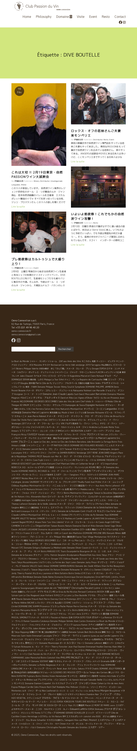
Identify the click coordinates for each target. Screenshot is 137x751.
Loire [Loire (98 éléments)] (97, 588)
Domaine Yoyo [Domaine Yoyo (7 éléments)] (102, 514)
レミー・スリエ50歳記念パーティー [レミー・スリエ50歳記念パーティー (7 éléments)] (78, 485)
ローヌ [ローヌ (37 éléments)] (57, 705)
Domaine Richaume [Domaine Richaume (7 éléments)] (95, 412)
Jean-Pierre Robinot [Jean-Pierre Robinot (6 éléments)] (36, 416)
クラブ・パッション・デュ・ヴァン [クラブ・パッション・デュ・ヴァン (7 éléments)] (46, 492)
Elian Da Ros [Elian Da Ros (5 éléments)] (107, 566)
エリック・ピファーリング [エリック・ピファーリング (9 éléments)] (98, 712)
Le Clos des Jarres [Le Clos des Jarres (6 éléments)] (48, 441)
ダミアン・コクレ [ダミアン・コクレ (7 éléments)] (41, 555)
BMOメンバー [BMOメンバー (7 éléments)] (64, 430)
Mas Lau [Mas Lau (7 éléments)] (79, 540)
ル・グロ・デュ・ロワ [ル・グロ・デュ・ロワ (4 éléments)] (54, 449)
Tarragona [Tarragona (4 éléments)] (95, 365)
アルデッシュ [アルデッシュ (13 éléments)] (110, 456)
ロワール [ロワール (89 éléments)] (81, 672)
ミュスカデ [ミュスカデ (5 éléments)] (42, 438)
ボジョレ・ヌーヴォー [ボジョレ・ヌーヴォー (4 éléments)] (105, 573)
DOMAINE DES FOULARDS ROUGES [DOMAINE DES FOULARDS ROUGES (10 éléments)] (87, 445)
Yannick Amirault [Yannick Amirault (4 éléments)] (80, 679)
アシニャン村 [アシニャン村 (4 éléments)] (69, 460)
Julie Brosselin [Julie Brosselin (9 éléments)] (93, 441)
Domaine (64, 16)
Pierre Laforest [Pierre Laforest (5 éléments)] (112, 485)
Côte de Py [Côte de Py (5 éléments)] (47, 383)
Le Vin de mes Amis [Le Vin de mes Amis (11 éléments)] (114, 683)
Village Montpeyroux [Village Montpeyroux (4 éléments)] (97, 536)
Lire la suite (18, 206)
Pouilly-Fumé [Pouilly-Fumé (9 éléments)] (84, 481)
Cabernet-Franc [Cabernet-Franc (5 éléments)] (40, 420)
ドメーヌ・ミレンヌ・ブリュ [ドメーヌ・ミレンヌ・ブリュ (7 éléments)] (69, 664)
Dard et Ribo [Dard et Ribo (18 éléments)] (67, 397)
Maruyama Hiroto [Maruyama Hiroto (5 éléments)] (28, 610)
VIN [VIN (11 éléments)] (62, 423)
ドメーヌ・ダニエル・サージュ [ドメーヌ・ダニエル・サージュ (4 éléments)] (79, 723)
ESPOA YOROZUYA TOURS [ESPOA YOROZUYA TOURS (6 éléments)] (69, 701)
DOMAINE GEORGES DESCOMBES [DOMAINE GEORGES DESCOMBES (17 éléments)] (41, 401)
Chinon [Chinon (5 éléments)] (63, 723)
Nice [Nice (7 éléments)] (44, 690)
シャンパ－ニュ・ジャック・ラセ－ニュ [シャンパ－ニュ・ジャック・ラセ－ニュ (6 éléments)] (54, 580)
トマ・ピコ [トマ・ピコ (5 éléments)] (99, 463)
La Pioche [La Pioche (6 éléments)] (61, 606)
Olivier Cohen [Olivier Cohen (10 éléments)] (97, 683)
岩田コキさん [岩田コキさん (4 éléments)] (20, 409)
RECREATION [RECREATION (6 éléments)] (77, 431)
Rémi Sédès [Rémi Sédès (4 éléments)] (95, 383)
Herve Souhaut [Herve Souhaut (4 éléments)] (90, 449)
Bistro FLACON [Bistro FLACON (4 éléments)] (96, 372)
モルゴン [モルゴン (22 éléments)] (101, 511)
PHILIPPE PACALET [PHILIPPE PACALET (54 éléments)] (71, 657)
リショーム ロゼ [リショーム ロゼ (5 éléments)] (55, 361)
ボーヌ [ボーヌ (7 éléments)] (63, 643)
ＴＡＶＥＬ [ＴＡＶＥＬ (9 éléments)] (45, 507)
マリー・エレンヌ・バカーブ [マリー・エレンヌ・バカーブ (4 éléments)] (44, 431)
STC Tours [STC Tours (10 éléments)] (61, 551)
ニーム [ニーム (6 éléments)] (112, 584)
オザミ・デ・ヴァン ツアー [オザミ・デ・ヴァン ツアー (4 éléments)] (112, 423)
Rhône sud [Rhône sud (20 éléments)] (32, 679)
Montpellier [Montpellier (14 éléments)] (34, 514)
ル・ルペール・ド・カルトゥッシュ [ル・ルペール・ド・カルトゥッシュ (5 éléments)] (103, 610)
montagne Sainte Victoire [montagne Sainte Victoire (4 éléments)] (33, 500)
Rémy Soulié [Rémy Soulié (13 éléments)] (67, 386)
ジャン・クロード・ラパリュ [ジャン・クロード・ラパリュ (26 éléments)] (67, 635)
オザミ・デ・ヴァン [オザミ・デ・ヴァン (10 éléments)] (41, 544)
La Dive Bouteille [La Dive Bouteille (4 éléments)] (79, 595)
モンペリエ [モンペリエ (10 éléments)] (19, 683)
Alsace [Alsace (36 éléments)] (39, 588)
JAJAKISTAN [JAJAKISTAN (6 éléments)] (98, 518)
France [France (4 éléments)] (26, 533)
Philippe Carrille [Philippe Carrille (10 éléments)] (25, 687)
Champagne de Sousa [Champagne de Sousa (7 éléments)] (75, 405)
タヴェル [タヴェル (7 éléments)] (46, 514)
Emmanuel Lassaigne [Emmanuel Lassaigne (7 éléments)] (42, 635)
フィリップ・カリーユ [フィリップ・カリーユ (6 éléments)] (91, 599)
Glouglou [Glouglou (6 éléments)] (24, 383)
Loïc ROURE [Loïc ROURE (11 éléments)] (90, 467)
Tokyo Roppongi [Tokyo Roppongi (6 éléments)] (21, 632)
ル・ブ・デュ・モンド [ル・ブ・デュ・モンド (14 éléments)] (28, 705)
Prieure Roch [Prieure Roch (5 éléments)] (45, 687)
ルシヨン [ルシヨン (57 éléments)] (71, 643)
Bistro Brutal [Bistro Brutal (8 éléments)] (95, 632)
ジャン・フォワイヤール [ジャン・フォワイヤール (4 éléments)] (53, 489)
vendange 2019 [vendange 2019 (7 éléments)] (83, 364)
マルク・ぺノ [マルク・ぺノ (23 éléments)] (111, 375)
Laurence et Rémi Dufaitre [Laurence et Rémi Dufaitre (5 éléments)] (55, 573)
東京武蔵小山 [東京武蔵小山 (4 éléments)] (55, 412)
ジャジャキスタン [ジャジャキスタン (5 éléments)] (38, 427)
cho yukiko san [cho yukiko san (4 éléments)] (86, 500)
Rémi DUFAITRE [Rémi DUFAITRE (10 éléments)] (18, 676)
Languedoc (15, 184)
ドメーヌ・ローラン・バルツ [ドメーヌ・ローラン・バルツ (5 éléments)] (23, 727)
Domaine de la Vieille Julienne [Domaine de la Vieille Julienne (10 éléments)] (42, 503)
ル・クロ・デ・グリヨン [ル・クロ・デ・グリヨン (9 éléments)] (92, 416)
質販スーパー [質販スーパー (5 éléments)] (108, 643)
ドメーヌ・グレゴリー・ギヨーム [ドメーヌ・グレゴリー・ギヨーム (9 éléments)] (109, 723)
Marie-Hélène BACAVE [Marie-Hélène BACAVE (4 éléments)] (24, 602)
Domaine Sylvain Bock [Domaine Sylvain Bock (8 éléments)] (79, 632)
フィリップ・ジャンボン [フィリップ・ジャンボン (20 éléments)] (78, 683)
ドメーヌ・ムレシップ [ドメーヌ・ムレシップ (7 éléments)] (112, 481)
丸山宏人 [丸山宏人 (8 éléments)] (59, 602)
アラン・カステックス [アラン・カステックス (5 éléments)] (88, 474)
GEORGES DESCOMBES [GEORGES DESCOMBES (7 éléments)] (45, 540)
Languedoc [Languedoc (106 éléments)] (111, 408)
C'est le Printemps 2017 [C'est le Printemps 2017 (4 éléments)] (70, 599)
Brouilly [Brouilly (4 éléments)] (102, 478)
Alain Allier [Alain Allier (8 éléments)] (117, 646)
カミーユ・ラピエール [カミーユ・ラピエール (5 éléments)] (115, 632)
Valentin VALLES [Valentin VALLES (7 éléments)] (29, 566)
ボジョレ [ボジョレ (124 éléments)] (118, 709)
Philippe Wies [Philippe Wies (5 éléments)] (60, 536)
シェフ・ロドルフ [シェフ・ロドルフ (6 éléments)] (50, 613)
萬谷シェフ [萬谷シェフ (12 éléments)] (97, 529)
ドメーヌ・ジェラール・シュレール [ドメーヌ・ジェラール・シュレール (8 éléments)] (81, 522)
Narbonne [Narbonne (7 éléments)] (100, 405)
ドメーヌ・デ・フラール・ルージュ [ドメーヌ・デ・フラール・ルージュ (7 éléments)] (43, 423)
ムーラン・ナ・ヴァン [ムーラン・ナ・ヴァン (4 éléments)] (109, 420)
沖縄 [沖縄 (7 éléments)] (105, 379)
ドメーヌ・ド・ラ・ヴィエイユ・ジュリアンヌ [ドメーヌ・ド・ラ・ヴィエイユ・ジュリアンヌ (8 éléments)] (55, 478)
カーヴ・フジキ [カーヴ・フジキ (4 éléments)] (79, 434)
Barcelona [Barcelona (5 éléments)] (81, 441)
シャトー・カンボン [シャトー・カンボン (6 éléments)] (38, 361)
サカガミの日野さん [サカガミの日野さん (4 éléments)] (55, 720)
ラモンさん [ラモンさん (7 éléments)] (19, 643)
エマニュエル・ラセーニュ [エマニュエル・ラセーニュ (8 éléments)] (106, 500)
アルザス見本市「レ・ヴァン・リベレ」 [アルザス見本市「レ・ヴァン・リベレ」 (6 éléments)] (82, 423)
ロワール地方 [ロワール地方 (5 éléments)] (85, 529)
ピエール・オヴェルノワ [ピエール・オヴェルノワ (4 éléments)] (88, 420)
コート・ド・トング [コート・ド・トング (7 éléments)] (32, 394)
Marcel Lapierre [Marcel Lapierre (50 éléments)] (107, 438)
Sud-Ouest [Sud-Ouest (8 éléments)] (79, 394)
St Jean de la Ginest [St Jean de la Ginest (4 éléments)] (68, 420)
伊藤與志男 (19, 181)
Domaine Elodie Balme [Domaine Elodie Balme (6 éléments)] (44, 577)
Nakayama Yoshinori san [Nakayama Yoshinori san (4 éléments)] (84, 390)
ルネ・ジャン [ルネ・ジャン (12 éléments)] (82, 427)
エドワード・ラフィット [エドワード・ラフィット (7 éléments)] (101, 580)
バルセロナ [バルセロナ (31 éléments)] (32, 434)
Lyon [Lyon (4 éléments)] (21, 595)
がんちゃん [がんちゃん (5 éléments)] (37, 573)
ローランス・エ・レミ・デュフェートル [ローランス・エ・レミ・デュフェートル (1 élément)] (72, 691)
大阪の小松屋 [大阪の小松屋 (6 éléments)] (83, 383)
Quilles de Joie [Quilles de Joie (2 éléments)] (97, 636)
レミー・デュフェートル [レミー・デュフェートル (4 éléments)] (62, 390)
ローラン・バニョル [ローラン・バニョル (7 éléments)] (51, 485)
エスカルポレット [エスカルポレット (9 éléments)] (75, 716)
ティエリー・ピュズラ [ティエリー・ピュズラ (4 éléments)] (105, 361)
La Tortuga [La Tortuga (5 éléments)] (106, 441)
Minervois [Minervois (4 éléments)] (15, 635)
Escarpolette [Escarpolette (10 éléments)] (73, 551)
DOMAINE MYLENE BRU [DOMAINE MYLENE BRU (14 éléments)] (94, 533)
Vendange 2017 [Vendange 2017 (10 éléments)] (84, 452)
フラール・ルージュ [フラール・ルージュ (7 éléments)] (62, 610)
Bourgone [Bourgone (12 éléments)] (85, 551)
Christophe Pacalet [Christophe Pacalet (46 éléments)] (82, 588)
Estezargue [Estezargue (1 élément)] (25, 511)
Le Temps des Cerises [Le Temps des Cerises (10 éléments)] (97, 672)
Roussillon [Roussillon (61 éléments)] (85, 555)
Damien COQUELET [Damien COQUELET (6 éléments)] (103, 569)
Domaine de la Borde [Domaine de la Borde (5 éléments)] (99, 584)
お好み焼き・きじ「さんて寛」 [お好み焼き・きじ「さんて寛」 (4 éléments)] (52, 368)
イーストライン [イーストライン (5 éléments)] (107, 588)
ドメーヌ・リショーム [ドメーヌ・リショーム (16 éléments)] (98, 606)
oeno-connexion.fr (21, 330)
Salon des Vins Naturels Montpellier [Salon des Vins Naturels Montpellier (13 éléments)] (63, 408)
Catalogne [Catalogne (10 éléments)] (16, 481)
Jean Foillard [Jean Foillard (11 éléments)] (46, 595)
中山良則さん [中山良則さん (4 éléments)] (107, 365)
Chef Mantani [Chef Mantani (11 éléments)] (63, 463)
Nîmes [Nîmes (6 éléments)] (118, 533)
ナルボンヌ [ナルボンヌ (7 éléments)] (91, 511)
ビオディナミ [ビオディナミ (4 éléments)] (73, 694)
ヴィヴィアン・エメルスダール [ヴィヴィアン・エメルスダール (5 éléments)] (88, 496)
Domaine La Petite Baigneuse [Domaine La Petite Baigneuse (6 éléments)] (42, 665)
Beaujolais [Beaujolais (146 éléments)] (20, 672)
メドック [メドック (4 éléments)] (96, 661)
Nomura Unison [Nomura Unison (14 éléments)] (35, 489)
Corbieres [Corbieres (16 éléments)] (91, 591)
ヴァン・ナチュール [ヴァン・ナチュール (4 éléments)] (80, 580)
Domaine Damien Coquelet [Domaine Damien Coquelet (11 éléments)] (38, 683)
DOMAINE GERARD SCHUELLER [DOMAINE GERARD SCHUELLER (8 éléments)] (70, 712)
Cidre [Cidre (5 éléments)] (36, 687)
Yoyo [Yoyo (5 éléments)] (70, 705)
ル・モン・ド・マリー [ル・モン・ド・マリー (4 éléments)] (41, 646)
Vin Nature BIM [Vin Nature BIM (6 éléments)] (59, 716)
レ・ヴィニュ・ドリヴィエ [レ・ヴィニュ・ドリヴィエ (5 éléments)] (94, 540)
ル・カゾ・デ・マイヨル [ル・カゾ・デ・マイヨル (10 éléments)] (71, 456)
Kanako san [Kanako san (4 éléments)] (43, 434)
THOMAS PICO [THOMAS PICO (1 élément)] (105, 676)
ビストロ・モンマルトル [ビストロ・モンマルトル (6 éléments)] (93, 456)
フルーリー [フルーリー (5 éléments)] (117, 569)
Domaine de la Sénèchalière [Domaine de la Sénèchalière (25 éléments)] (98, 507)
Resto (106, 16)
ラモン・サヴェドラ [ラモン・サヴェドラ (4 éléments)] (31, 452)
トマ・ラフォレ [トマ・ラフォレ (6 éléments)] (65, 434)
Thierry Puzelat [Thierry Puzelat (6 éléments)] (24, 573)
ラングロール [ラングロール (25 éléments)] (91, 438)
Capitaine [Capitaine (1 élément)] (77, 625)
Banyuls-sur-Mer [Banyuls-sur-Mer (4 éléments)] (51, 456)
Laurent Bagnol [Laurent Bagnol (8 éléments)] (18, 522)
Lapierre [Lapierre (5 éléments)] (86, 635)
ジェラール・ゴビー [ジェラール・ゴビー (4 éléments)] (115, 478)
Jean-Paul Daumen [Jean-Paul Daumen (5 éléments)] (76, 646)
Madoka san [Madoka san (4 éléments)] (85, 489)
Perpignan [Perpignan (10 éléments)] (23, 650)
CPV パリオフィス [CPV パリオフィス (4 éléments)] (76, 515)
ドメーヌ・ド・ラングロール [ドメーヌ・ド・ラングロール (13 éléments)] (60, 654)
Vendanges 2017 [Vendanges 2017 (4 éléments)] (19, 423)
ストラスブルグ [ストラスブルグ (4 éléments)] (58, 683)
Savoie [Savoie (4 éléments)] (102, 558)
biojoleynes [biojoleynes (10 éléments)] (89, 576)
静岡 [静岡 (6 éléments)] (104, 632)
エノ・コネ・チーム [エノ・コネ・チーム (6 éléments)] (65, 540)
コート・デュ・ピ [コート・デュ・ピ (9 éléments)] (67, 584)
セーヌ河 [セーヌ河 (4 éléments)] (54, 533)
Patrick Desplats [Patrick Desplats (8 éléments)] (58, 555)
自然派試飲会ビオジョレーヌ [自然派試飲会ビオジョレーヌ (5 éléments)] (39, 672)
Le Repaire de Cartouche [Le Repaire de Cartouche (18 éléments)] (90, 379)
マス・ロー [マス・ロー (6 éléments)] (120, 672)
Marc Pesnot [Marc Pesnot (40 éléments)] (90, 720)
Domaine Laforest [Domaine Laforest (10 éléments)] (93, 643)
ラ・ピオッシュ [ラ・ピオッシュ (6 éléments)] (87, 569)
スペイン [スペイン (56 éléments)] (69, 496)
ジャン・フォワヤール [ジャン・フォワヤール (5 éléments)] (49, 452)
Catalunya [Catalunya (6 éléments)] (44, 621)
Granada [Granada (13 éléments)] (105, 661)
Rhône (23, 184)
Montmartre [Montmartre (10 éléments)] (35, 485)
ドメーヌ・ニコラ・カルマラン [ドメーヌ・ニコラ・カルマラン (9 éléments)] (39, 709)
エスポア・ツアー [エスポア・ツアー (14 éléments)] (96, 727)
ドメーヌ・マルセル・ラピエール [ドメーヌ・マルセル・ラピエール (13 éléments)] (43, 584)
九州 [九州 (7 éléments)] (48, 533)
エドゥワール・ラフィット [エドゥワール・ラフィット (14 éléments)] (62, 507)
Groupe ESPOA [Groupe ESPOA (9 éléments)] (99, 368)
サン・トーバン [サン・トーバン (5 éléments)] (20, 654)
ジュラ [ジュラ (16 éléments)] (53, 606)
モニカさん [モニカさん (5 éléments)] (86, 361)
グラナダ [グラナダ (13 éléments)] (108, 709)
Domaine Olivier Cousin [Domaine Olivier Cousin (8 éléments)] (77, 547)
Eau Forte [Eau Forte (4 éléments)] (111, 511)
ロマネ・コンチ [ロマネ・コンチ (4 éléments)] (113, 368)
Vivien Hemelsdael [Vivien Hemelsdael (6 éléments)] (58, 676)
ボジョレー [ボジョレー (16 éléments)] (16, 427)
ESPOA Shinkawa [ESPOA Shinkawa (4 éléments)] (95, 709)
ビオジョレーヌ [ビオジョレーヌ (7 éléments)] (88, 573)
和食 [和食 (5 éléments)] (94, 361)
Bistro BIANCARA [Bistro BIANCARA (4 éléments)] (80, 610)
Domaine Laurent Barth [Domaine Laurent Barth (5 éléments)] (33, 449)
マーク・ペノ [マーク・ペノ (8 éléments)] (35, 701)
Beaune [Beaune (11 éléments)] (22, 390)
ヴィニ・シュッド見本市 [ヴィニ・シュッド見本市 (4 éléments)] (42, 474)
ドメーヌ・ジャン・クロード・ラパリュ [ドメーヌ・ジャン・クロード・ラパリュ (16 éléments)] (75, 503)
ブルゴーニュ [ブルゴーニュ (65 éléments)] (25, 441)
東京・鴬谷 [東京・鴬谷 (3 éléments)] (52, 438)
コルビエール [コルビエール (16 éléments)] (65, 679)
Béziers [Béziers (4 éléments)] (19, 368)
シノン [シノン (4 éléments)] (64, 705)
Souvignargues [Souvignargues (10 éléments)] (27, 588)
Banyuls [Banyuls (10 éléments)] (110, 533)
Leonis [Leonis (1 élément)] (112, 705)
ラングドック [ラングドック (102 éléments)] (44, 610)
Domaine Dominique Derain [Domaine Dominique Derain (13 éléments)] (68, 576)
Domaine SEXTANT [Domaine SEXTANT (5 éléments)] (39, 661)
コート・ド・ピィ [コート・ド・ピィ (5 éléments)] (45, 536)
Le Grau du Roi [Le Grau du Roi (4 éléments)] (62, 591)
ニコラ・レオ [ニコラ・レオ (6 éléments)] (112, 544)
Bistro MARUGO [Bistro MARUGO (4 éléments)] (48, 551)
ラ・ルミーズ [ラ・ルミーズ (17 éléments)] (83, 584)
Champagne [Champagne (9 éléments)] (87, 492)
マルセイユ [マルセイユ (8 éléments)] (78, 449)
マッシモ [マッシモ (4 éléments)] (73, 471)
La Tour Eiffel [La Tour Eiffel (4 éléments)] (58, 379)
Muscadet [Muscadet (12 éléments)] (90, 394)
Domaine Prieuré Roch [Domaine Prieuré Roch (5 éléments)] (33, 599)
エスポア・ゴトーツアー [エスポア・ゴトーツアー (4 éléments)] (94, 431)
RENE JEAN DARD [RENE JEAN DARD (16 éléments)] (101, 452)
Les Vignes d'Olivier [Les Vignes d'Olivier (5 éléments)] (83, 397)
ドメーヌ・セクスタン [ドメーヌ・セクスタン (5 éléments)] (40, 617)
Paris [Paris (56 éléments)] (38, 383)
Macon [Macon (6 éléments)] (88, 705)
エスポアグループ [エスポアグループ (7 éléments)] (106, 720)
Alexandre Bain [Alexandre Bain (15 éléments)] (39, 496)
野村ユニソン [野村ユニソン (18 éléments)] (32, 642)
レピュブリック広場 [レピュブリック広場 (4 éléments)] (112, 372)
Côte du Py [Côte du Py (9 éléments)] (90, 514)
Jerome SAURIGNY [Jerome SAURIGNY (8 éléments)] (31, 481)
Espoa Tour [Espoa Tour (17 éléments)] (81, 536)
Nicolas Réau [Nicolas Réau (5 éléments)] (27, 478)
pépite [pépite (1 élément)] (112, 592)
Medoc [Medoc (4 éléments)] (110, 401)
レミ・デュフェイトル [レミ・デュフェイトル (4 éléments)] (44, 372)
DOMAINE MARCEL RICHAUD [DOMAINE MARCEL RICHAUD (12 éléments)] (32, 471)
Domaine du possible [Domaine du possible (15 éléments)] (49, 529)
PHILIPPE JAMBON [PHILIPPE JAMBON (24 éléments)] (109, 628)
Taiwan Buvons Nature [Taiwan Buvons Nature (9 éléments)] (61, 525)
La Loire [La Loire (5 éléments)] (67, 595)
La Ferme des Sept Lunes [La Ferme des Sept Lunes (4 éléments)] (64, 562)
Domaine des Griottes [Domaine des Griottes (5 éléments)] (77, 727)
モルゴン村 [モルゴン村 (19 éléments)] (49, 591)
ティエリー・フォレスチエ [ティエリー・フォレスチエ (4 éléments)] (29, 624)
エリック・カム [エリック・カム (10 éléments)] (37, 533)
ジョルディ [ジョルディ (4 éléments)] (26, 569)
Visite (80, 16)
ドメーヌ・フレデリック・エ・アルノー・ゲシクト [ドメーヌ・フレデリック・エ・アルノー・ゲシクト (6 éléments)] (84, 544)
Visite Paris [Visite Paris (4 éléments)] (26, 420)
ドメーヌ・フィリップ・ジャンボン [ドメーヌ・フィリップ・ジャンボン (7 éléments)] (62, 500)
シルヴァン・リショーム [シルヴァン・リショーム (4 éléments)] (82, 602)
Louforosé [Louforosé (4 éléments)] (51, 690)
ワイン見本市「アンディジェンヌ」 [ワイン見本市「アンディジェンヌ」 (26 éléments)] (95, 470)
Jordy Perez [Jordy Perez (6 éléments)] (94, 690)
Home (27, 16)
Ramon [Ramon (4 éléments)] (84, 624)
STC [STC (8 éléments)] (21, 547)
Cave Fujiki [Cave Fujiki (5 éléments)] (38, 460)
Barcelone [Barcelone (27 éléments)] (101, 394)
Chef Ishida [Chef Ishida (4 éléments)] (85, 401)
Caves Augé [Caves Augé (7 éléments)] (104, 522)
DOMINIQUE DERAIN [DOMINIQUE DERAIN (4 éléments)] (20, 379)
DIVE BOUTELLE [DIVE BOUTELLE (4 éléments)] (89, 701)
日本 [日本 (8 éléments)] (71, 617)
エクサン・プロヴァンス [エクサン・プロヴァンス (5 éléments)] (91, 613)
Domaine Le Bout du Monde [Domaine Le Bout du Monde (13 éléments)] (100, 621)
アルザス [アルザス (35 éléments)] (105, 383)
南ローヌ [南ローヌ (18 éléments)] (100, 467)
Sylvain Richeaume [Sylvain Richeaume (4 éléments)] (22, 646)
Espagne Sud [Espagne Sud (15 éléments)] (77, 438)
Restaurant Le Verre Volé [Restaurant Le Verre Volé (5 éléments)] (63, 365)
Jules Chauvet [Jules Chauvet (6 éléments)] (26, 376)
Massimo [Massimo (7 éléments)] (38, 364)
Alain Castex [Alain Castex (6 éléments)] (80, 621)
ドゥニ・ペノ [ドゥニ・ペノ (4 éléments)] (70, 379)
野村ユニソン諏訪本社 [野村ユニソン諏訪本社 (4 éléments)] (29, 507)
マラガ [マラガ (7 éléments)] (88, 668)
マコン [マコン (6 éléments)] (67, 698)
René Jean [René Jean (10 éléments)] (62, 668)
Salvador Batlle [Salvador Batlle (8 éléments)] (95, 679)
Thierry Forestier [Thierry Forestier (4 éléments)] (59, 646)
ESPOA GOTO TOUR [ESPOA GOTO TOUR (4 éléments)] (82, 617)
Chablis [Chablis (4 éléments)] (95, 668)
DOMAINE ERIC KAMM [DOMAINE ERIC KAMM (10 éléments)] (28, 606)
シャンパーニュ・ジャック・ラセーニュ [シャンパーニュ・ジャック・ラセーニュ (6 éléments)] (72, 372)
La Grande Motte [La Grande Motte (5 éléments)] (106, 427)
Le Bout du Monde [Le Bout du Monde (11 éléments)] (20, 361)
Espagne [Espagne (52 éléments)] (90, 405)
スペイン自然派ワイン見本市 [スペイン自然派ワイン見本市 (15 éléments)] (101, 624)
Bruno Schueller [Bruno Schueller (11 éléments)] (38, 720)
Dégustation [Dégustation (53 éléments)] (43, 525)
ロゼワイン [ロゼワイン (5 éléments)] (53, 420)
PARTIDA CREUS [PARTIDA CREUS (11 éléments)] (62, 445)
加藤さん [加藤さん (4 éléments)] (22, 591)
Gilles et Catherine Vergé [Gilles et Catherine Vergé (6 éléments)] (82, 463)
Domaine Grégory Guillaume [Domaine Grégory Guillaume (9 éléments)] (37, 547)
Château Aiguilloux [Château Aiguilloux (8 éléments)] (20, 485)
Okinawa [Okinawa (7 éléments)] (33, 558)
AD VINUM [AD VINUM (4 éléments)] (24, 405)
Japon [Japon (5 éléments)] (36, 441)
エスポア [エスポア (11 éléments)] (119, 720)
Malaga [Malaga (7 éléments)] (47, 379)
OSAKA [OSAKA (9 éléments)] (79, 507)
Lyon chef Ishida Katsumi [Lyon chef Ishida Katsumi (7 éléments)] (43, 463)
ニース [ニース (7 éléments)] (119, 518)
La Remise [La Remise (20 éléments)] (106, 617)
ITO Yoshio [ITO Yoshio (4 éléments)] (35, 712)
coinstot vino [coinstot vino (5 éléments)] (89, 716)
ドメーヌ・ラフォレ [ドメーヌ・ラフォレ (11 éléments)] (25, 694)
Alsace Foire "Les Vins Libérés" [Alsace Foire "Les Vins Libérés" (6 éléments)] (49, 522)
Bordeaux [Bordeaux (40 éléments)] (28, 576)
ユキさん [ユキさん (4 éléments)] (115, 577)
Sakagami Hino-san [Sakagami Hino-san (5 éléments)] (73, 720)
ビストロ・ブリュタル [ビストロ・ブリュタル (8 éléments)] (88, 478)
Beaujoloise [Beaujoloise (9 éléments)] (115, 690)
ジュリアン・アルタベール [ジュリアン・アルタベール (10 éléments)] (65, 383)
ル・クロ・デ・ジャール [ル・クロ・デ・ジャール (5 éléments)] (58, 471)
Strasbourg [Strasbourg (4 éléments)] (110, 518)
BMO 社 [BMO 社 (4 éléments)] (105, 599)
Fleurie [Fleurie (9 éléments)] (19, 599)
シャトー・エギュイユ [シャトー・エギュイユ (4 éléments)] (53, 460)
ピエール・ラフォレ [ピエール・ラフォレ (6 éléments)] (113, 412)
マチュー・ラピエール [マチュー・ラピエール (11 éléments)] (68, 628)
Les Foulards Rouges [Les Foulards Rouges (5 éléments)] (89, 628)
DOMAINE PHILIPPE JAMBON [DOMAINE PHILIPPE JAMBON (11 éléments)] (99, 386)
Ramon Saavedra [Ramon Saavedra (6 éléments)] (31, 621)
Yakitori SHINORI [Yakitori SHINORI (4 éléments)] (37, 518)
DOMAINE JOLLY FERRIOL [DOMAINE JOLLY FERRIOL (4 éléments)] (110, 668)
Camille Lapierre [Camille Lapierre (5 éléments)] (111, 635)
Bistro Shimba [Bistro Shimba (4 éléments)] (42, 676)
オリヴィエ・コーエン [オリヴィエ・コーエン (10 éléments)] (94, 408)
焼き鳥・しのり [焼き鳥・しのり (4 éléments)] (36, 379)
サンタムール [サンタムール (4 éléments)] (80, 654)
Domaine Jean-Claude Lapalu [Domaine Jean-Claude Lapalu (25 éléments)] (58, 394)
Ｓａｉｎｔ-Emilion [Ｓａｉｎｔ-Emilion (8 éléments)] (59, 514)
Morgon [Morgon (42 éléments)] (104, 690)
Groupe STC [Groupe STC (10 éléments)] (57, 558)
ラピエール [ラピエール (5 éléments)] (98, 397)
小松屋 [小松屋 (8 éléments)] (22, 445)
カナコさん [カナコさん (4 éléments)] (72, 668)
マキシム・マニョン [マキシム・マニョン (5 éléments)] (67, 613)
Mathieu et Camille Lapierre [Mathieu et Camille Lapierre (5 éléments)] (78, 518)
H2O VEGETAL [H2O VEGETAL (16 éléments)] (18, 698)
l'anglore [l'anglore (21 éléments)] (74, 474)
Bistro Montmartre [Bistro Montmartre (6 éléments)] (73, 493)
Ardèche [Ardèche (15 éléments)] (93, 427)
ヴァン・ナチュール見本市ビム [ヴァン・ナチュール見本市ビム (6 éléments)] (90, 639)
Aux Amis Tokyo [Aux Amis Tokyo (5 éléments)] (99, 555)
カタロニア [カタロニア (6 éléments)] (58, 595)
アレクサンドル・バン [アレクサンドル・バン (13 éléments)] (48, 679)
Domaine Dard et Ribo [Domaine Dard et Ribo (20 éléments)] (84, 525)
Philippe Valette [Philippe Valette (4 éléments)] (31, 368)
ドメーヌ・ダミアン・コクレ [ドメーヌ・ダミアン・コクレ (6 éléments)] (38, 390)
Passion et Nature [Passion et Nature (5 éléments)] (59, 617)
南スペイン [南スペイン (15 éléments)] (75, 489)
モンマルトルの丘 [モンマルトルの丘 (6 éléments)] (110, 529)
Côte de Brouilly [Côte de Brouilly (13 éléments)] (113, 416)
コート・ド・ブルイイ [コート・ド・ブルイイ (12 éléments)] (45, 694)
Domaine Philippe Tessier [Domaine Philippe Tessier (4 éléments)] (49, 387)
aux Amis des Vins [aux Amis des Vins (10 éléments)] (72, 361)
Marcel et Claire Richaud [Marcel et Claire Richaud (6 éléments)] (92, 376)
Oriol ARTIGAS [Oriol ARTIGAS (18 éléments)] (102, 576)
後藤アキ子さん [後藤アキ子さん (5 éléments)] (55, 661)
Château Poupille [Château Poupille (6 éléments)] (71, 558)
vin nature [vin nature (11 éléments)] (107, 496)
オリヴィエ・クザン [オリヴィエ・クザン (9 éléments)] (106, 562)
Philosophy (43, 16)
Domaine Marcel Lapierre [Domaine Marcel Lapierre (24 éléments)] (35, 412)
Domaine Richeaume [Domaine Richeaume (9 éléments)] (70, 569)
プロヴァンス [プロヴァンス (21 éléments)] (93, 434)
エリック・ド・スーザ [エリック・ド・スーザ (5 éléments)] (88, 558)
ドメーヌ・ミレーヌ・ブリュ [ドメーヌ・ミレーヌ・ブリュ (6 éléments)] (79, 368)
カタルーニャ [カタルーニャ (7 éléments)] (20, 416)
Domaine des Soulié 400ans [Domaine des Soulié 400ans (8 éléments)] (88, 566)
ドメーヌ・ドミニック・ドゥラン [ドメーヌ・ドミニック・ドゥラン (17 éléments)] (63, 416)
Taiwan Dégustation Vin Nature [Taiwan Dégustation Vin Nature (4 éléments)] (45, 569)
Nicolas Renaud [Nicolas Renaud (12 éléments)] (78, 591)
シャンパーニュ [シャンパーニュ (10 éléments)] (27, 525)
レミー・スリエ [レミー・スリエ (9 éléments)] (49, 701)
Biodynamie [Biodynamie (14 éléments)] (73, 555)
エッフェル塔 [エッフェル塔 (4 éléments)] (80, 412)
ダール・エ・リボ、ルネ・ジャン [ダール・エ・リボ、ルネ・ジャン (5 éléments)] (104, 551)
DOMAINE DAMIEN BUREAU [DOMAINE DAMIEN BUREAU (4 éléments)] (62, 566)
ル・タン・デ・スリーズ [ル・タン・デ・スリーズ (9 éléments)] (92, 657)
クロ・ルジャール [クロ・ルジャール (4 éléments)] (29, 467)
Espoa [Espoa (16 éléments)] (14, 687)
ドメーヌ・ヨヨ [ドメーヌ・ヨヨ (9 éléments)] (94, 654)
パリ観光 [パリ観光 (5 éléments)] (24, 540)
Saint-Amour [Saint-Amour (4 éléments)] (44, 566)
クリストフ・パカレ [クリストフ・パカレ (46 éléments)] (104, 602)
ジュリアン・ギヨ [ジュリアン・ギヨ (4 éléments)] (25, 365)
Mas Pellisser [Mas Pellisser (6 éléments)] (72, 687)
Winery (36, 181)
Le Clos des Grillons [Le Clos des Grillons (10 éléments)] (67, 441)
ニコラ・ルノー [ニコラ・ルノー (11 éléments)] (62, 709)
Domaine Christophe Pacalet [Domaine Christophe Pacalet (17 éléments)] (52, 727)
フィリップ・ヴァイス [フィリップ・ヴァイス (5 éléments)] (54, 518)
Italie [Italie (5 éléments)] (113, 676)
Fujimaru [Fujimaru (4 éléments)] (31, 676)
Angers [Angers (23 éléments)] (114, 452)
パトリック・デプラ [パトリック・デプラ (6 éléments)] (34, 591)
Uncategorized (56, 181)
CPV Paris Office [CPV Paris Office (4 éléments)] (102, 504)
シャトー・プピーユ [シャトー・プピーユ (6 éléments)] (28, 536)
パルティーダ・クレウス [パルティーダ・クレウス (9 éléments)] (25, 438)
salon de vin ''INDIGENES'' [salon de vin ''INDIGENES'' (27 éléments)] (57, 588)
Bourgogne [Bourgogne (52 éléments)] (64, 438)
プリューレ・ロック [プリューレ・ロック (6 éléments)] (71, 650)
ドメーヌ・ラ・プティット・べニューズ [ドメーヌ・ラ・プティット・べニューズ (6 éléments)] (88, 698)
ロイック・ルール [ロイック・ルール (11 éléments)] (55, 496)
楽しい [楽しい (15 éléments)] (111, 672)
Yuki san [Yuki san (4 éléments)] (104, 434)
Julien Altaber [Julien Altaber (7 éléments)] (39, 628)
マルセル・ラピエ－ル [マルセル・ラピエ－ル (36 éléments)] (53, 698)
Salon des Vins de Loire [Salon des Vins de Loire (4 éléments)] (69, 401)
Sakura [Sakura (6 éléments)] (81, 668)
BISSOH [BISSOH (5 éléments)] (100, 591)
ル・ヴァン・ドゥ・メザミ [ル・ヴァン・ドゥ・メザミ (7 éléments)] (104, 489)
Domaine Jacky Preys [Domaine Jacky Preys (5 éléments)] (87, 562)
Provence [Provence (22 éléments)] (45, 606)
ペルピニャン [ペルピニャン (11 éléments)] (26, 397)
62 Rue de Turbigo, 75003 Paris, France (32, 323)
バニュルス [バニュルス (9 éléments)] (109, 445)
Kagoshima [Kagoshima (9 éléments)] (75, 375)
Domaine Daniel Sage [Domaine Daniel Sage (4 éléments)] (105, 525)
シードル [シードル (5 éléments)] (26, 427)
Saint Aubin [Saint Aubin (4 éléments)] (26, 635)
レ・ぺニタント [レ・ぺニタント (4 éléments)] (43, 558)
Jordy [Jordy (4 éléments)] (14, 573)
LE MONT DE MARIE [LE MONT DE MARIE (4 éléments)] (100, 705)
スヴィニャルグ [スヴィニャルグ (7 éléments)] (34, 698)
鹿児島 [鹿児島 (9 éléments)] (106, 613)
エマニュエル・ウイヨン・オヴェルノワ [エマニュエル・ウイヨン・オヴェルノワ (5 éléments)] (47, 405)
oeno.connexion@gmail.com (26, 334)
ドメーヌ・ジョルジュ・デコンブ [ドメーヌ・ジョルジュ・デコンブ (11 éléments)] (56, 624)
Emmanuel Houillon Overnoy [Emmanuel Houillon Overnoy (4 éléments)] (99, 646)
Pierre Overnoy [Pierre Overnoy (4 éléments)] (51, 599)
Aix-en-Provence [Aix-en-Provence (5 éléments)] (111, 397)
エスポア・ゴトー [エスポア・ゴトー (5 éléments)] (61, 474)
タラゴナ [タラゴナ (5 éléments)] (46, 365)
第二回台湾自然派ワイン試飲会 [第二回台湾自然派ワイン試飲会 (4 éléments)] (54, 632)
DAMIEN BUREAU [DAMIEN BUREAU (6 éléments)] (68, 452)
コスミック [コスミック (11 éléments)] (25, 661)
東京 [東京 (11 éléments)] (117, 591)
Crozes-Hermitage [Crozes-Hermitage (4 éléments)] (28, 716)
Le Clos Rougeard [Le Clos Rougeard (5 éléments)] (31, 595)
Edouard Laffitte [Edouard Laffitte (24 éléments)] (78, 708)
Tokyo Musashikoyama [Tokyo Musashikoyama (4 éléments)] (27, 562)
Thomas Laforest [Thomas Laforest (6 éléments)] (19, 504)
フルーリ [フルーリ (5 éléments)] (80, 643)
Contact (120, 16)
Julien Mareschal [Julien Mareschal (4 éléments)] (32, 657)
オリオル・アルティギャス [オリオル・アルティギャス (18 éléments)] (46, 397)
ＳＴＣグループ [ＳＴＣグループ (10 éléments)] (48, 712)
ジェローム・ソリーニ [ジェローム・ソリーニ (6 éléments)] (88, 687)
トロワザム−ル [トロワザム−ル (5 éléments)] (44, 716)
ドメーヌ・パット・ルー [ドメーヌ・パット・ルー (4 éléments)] (38, 650)
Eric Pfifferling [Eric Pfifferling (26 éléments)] (89, 650)
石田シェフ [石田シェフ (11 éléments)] (62, 694)
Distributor (45, 181)
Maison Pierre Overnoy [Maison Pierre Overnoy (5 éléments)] (76, 606)
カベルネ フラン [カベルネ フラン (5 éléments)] (41, 376)
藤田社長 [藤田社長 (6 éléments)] (71, 536)
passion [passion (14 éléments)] (54, 434)
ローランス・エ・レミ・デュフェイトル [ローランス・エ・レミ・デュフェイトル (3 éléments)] (106, 547)
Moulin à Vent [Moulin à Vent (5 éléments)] (68, 412)
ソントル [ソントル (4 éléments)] (58, 467)
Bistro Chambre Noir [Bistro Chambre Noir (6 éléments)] (89, 694)
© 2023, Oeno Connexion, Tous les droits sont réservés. (41, 734)
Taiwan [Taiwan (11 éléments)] (68, 449)
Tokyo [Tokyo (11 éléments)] (31, 540)
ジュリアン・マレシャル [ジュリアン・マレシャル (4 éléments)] (73, 467)
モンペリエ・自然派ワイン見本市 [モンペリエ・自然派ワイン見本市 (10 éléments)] (82, 676)
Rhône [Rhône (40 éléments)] (27, 544)
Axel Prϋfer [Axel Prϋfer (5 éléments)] (52, 628)
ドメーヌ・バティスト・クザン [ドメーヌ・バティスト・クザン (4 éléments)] (43, 511)
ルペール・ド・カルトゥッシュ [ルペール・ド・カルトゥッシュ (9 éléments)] (61, 427)
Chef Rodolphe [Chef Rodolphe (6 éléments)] (58, 687)
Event (93, 16)
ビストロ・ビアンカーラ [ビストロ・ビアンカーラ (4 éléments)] (58, 376)
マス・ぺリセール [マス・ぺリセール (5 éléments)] (23, 474)
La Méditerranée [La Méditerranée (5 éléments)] (58, 547)
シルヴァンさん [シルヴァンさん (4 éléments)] (45, 562)
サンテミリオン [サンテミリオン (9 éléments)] (47, 481)
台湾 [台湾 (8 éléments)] (67, 489)
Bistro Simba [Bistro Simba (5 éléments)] (74, 573)
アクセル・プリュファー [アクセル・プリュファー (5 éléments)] (98, 595)
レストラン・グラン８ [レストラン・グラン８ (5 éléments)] (44, 602)
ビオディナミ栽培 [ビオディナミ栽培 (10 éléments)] (46, 467)
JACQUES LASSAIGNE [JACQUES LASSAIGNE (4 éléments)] (28, 529)
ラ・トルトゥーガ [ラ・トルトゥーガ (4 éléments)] (99, 401)
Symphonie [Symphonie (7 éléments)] (80, 386)
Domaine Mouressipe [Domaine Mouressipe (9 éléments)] (49, 643)
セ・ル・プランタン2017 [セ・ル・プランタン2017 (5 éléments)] (66, 482)
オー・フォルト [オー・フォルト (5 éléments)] (23, 493)
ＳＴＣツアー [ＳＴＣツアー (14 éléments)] (25, 430)
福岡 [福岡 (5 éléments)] (111, 595)
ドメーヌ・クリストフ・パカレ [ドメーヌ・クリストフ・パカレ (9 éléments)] (77, 661)
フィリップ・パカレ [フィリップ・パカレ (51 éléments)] (110, 694)
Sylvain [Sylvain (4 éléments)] (14, 595)
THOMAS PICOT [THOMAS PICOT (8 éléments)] (34, 456)
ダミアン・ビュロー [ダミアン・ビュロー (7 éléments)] (108, 687)
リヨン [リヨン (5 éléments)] (29, 409)
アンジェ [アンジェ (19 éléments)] (109, 430)
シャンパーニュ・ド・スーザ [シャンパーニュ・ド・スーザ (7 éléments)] (39, 445)
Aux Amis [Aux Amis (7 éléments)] (100, 485)
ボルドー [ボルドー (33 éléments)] (96, 617)
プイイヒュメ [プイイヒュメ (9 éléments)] (56, 650)
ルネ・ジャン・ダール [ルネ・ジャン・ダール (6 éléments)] (31, 690)
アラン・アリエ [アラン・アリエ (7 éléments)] (114, 555)
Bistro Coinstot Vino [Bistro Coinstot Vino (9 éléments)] (50, 657)
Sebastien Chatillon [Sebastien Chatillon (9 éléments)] (70, 529)
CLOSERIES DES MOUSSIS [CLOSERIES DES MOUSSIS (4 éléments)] (64, 672)
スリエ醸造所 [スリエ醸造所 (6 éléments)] (78, 705)
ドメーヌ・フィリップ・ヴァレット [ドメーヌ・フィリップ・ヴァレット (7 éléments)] (39, 668)
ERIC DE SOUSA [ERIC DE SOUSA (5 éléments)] (46, 705)
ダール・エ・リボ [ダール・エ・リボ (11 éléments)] (33, 613)
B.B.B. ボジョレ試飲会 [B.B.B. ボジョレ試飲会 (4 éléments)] (106, 716)
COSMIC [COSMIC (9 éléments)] (67, 602)
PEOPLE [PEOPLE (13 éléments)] (30, 522)
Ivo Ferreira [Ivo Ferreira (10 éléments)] (38, 408)
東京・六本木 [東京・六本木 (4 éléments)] (31, 387)
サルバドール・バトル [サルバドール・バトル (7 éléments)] (86, 460)
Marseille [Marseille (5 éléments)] (100, 390)
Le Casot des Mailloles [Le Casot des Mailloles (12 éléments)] (70, 533)
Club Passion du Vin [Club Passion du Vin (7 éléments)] (37, 654)
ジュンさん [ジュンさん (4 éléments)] (108, 679)
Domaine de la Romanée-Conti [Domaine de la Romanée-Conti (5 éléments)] (71, 511)
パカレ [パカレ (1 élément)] (27, 496)
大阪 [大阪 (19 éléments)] (107, 591)
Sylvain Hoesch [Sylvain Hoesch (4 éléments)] (69, 639)
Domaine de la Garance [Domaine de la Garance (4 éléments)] (22, 555)
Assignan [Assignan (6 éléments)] (18, 394)
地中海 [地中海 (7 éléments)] (32, 383)
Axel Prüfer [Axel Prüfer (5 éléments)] (96, 482)
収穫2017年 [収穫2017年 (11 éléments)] (35, 632)
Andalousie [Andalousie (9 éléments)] (56, 544)
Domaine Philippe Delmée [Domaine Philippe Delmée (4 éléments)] (61, 621)
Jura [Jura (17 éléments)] (78, 613)
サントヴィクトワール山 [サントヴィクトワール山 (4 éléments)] (94, 665)
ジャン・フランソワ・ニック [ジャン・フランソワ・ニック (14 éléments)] (48, 639)
